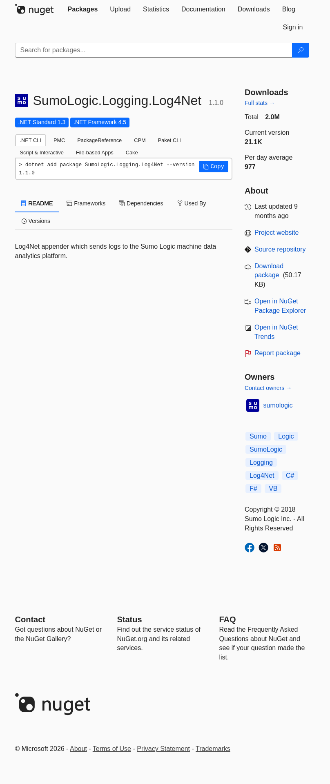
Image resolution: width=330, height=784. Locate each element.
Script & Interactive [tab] (42, 152)
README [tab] (37, 203)
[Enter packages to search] (153, 50)
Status (129, 619)
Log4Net (262, 475)
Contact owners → (268, 388)
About (78, 748)
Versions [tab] (36, 221)
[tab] (83, 9)
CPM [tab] (139, 140)
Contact (30, 619)
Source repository (279, 249)
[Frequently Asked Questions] (227, 619)
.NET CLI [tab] (30, 140)
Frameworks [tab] (86, 203)
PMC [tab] (59, 140)
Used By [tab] (191, 203)
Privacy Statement (163, 748)
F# (253, 488)
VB (273, 488)
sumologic (278, 405)
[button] (213, 166)
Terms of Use (112, 748)
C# (290, 475)
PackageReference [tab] (99, 140)
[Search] (300, 50)
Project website (276, 232)
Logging (261, 462)
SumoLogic (266, 449)
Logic (286, 436)
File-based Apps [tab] (95, 152)
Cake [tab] (132, 152)
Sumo (258, 436)
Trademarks (213, 748)
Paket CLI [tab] (169, 140)
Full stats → (260, 103)
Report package (277, 353)
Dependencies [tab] (141, 203)
